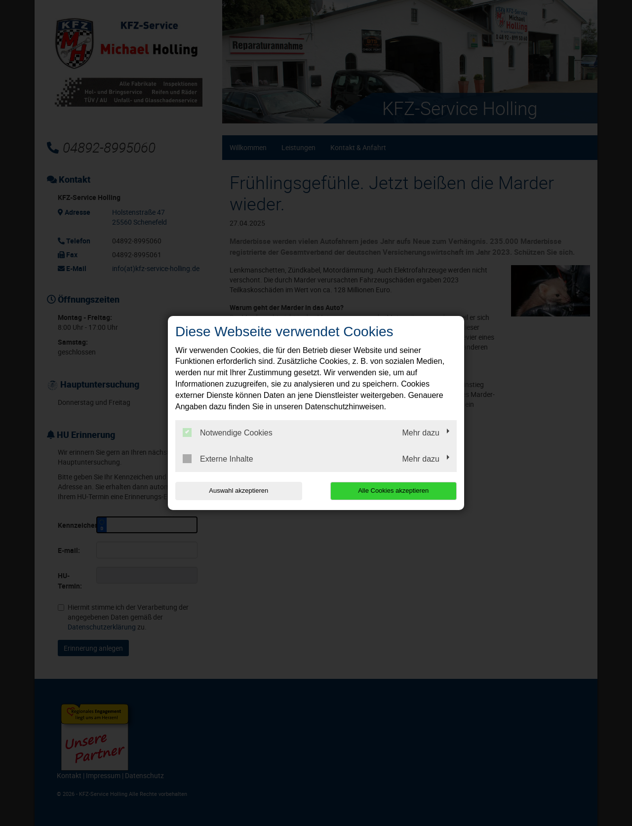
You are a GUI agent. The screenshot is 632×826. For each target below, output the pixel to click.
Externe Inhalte (218, 458)
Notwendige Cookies (228, 432)
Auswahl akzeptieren (238, 490)
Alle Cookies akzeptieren (393, 490)
